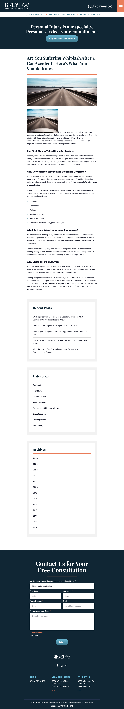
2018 (35, 499)
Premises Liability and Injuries (46, 408)
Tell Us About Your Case (40, 611)
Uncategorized (39, 420)
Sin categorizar (39, 414)
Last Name (68, 591)
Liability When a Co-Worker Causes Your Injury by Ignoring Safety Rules (60, 341)
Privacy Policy (88, 702)
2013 (35, 522)
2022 (35, 476)
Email (66, 601)
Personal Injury (39, 402)
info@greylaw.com (34, 289)
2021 (35, 481)
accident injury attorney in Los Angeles (48, 283)
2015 (35, 510)
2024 (35, 470)
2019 (35, 493)
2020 (35, 487)
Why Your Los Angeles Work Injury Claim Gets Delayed (56, 326)
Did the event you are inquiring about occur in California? (53, 581)
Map (53, 690)
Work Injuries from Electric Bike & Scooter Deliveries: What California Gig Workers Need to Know (58, 318)
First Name (35, 591)
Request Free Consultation (62, 38)
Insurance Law (39, 397)
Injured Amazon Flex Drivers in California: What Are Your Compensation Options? (57, 350)
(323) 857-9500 (100, 6)
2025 (35, 464)
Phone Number (36, 601)
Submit (62, 642)
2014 (35, 516)
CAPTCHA (34, 635)
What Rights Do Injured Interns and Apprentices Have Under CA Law (60, 333)
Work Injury (38, 425)
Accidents (37, 385)
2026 (35, 458)
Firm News (37, 391)
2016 (35, 504)
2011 (35, 527)
